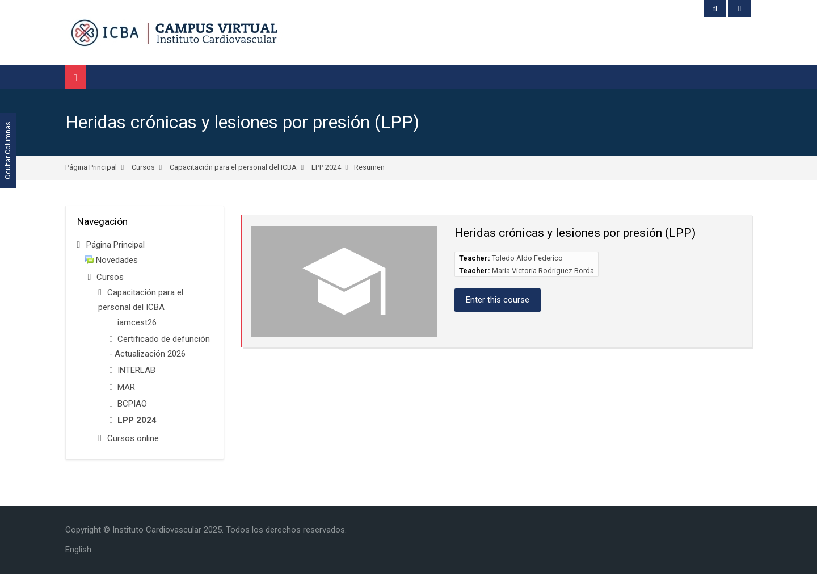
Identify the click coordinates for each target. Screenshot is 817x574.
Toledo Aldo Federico (527, 258)
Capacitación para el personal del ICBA (233, 167)
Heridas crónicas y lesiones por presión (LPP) (242, 122)
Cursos (143, 167)
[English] (78, 549)
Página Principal (91, 167)
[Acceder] (739, 8)
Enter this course (497, 300)
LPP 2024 (326, 167)
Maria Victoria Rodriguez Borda (543, 270)
